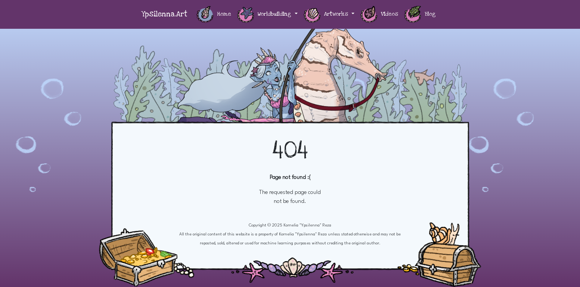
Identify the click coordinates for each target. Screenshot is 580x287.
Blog (420, 14)
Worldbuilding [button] (265, 14)
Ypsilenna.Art (164, 14)
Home (213, 14)
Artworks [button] (327, 14)
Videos (379, 14)
